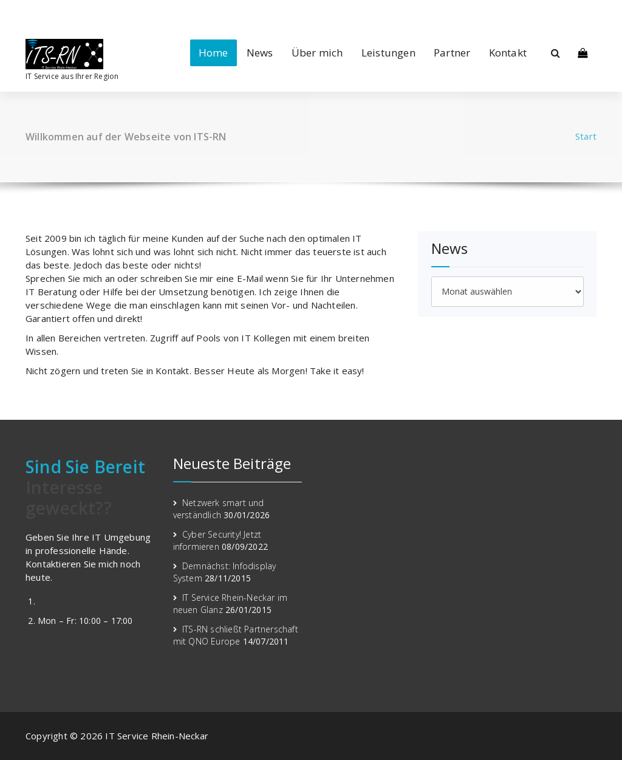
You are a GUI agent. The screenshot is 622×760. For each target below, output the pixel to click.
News (260, 53)
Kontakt (508, 53)
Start (585, 136)
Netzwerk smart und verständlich (218, 509)
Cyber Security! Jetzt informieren (217, 540)
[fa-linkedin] (29, 12)
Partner (452, 53)
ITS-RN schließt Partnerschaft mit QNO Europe (235, 635)
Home (213, 53)
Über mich (317, 53)
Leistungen (388, 53)
